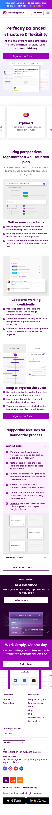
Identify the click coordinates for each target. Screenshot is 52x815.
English (7, 742)
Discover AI (26, 600)
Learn (30, 706)
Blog (30, 710)
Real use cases (35, 703)
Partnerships (34, 721)
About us (7, 699)
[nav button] (47, 12)
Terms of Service (11, 787)
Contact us (8, 703)
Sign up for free (26, 56)
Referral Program (36, 717)
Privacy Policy (30, 787)
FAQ (30, 714)
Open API (7, 733)
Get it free (37, 13)
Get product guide (37, 699)
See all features (26, 567)
